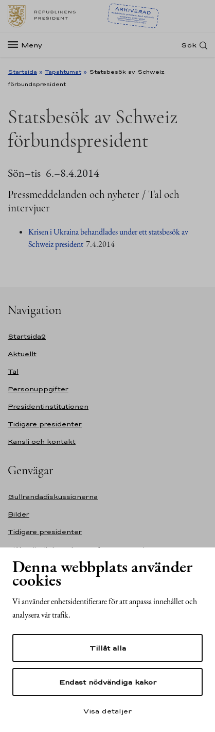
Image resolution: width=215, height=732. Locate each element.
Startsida (22, 71)
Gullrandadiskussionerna (53, 496)
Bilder (18, 514)
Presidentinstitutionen (48, 406)
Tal (13, 371)
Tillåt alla (107, 648)
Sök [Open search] (188, 45)
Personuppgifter (38, 389)
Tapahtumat (63, 71)
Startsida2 (27, 336)
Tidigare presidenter (45, 424)
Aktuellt (22, 354)
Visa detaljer (107, 711)
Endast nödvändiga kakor (107, 682)
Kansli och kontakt (42, 441)
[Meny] (28, 45)
